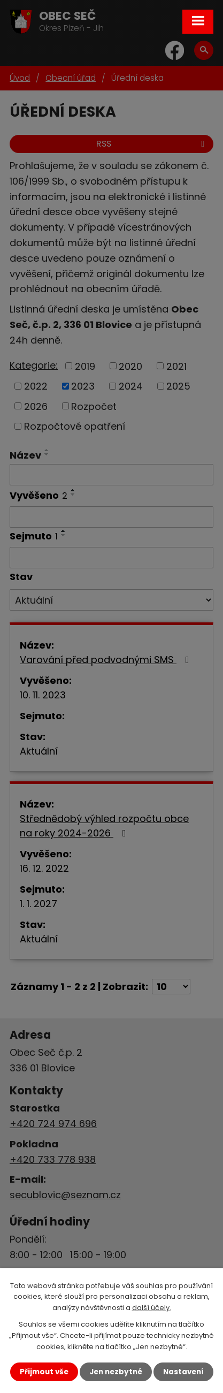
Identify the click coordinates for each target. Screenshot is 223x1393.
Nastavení (183, 1372)
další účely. (151, 1308)
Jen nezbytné (115, 1372)
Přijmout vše (44, 1372)
